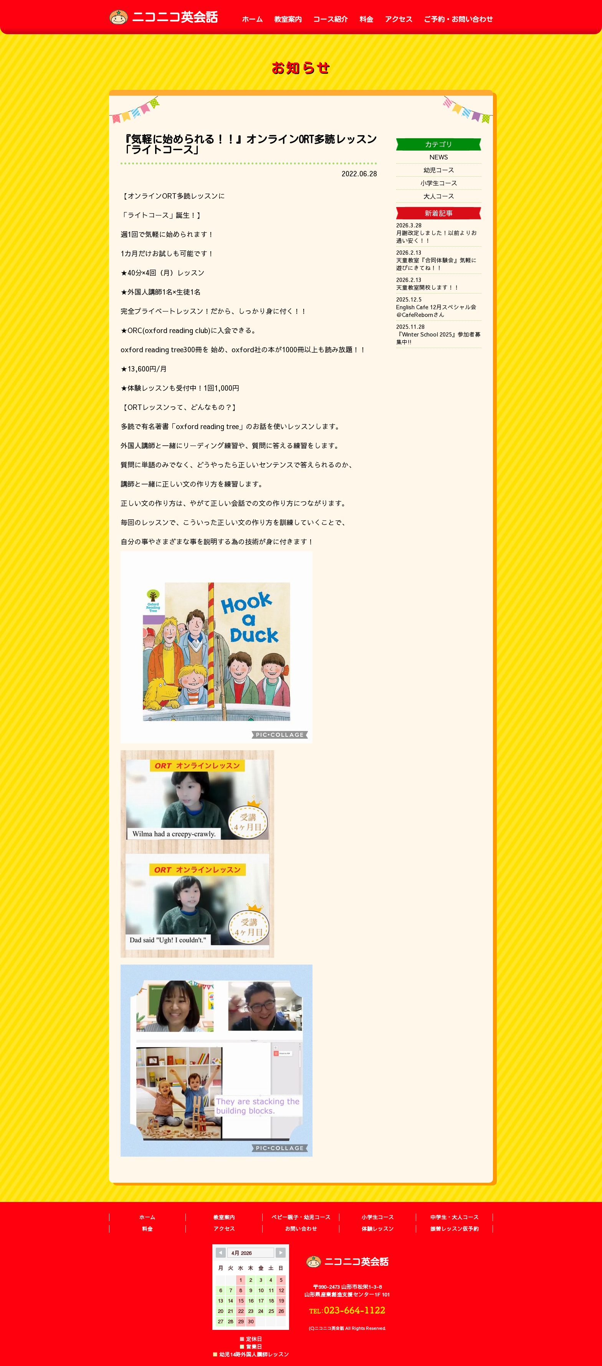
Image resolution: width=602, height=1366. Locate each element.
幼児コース (438, 170)
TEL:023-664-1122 (347, 1310)
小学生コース (438, 183)
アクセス (398, 19)
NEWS (439, 157)
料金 (366, 19)
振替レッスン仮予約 (454, 1228)
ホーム (252, 19)
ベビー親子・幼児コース (301, 1217)
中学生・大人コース (454, 1217)
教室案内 (288, 19)
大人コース (438, 196)
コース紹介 (330, 19)
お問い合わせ (301, 1228)
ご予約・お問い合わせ (458, 19)
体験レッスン (378, 1228)
